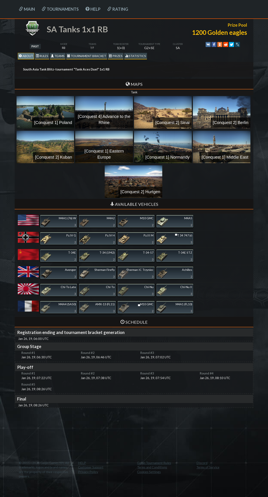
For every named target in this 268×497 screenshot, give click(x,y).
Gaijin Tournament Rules (154, 463)
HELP (92, 9)
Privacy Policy (88, 472)
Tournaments (60, 9)
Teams (57, 56)
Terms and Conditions (152, 467)
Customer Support (90, 467)
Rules (42, 56)
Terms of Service (207, 467)
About (26, 56)
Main (27, 9)
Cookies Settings (149, 472)
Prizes (115, 56)
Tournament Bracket (86, 56)
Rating (117, 9)
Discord (201, 463)
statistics (135, 56)
